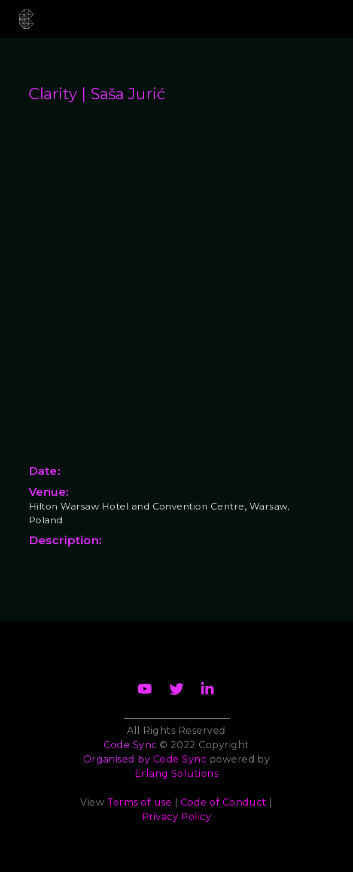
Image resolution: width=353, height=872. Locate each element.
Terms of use (139, 802)
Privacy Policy (177, 816)
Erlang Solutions (177, 773)
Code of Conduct (224, 802)
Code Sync (179, 759)
